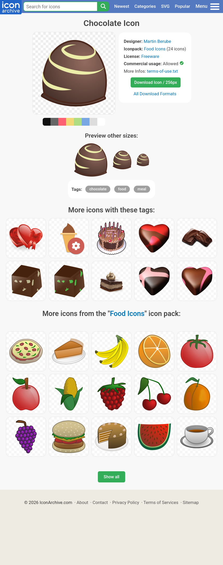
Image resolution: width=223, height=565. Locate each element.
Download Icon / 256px (155, 82)
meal (142, 189)
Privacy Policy (125, 502)
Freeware (150, 56)
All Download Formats (154, 93)
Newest (121, 6)
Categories (145, 6)
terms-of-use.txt (162, 71)
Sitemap (191, 502)
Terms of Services (160, 502)
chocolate (97, 189)
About (82, 502)
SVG (165, 6)
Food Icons (154, 48)
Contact (100, 502)
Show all (111, 476)
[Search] (103, 6)
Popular (182, 6)
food (122, 189)
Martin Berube (157, 41)
